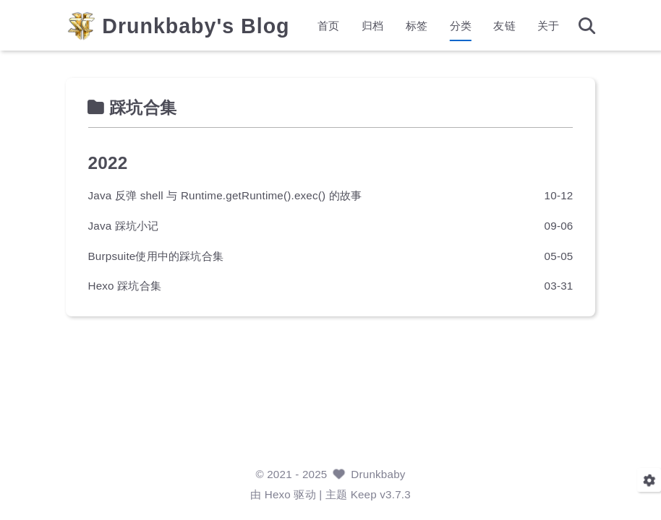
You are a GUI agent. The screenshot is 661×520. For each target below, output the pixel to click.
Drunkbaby (378, 474)
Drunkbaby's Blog (196, 26)
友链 (504, 26)
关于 (548, 26)
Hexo (278, 494)
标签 (416, 26)
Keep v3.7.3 (381, 494)
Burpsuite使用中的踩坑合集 (156, 255)
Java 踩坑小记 (123, 225)
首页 (328, 26)
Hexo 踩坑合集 (124, 286)
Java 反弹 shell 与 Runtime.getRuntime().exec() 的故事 (225, 195)
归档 (372, 26)
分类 (460, 26)
